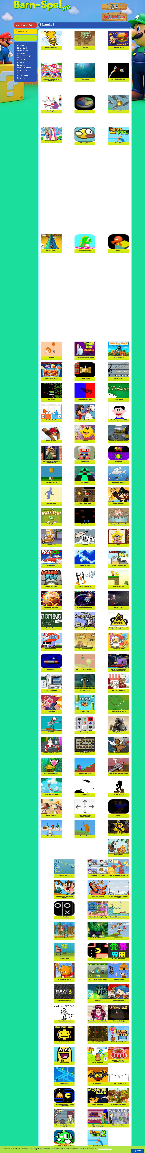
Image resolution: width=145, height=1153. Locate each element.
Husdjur (22, 53)
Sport (20, 73)
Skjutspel (23, 70)
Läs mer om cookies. (105, 1149)
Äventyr (22, 78)
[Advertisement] (85, 57)
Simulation (24, 67)
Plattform (23, 60)
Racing (21, 65)
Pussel (21, 62)
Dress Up (23, 50)
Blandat (22, 48)
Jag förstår (137, 1151)
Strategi (22, 75)
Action (21, 45)
